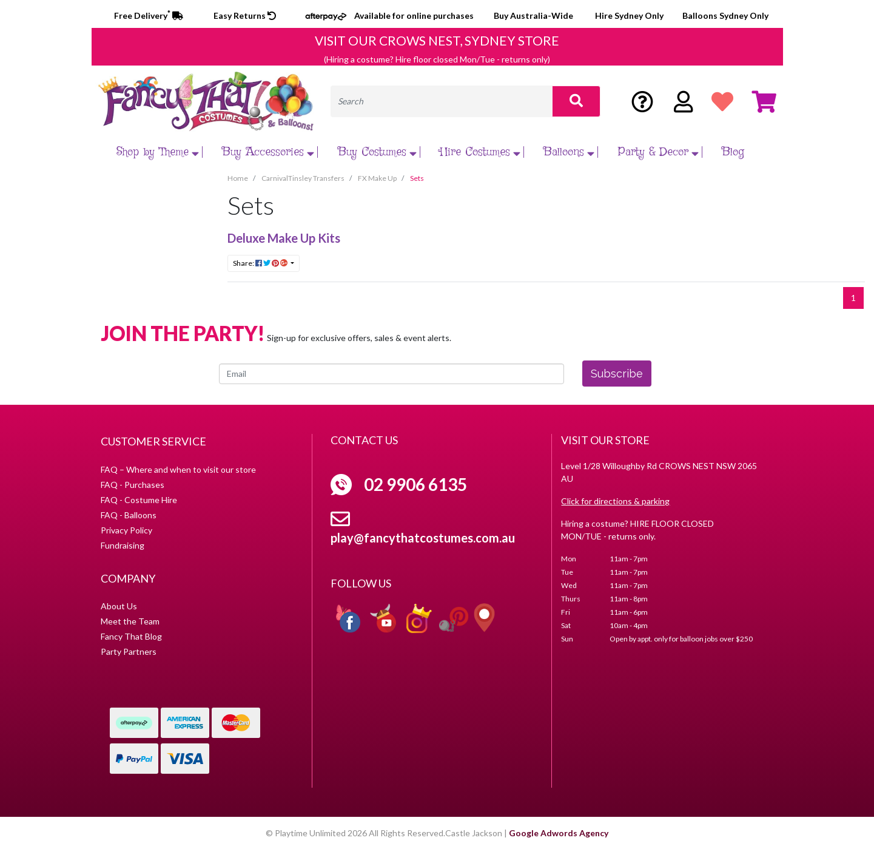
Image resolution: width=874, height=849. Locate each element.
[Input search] (442, 101)
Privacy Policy (126, 530)
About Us (119, 606)
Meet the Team (130, 621)
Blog (733, 152)
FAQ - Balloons (128, 515)
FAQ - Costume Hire (139, 500)
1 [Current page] (853, 298)
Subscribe (617, 373)
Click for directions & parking (615, 501)
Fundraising (122, 545)
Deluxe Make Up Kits (283, 238)
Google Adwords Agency (558, 833)
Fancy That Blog (131, 636)
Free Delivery (148, 15)
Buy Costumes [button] (379, 152)
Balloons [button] (570, 152)
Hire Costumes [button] (481, 152)
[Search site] (576, 101)
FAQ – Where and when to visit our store (178, 469)
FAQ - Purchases (132, 484)
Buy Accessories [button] (269, 152)
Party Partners (128, 651)
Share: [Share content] (261, 263)
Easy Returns (244, 15)
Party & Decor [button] (660, 152)
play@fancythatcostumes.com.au (423, 537)
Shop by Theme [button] (159, 152)
